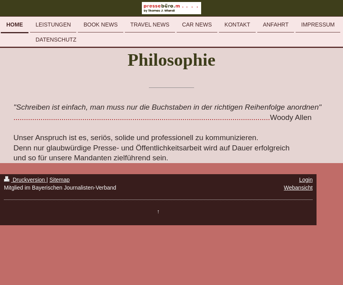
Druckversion (25, 180)
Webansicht (298, 187)
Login (306, 180)
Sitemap (59, 180)
